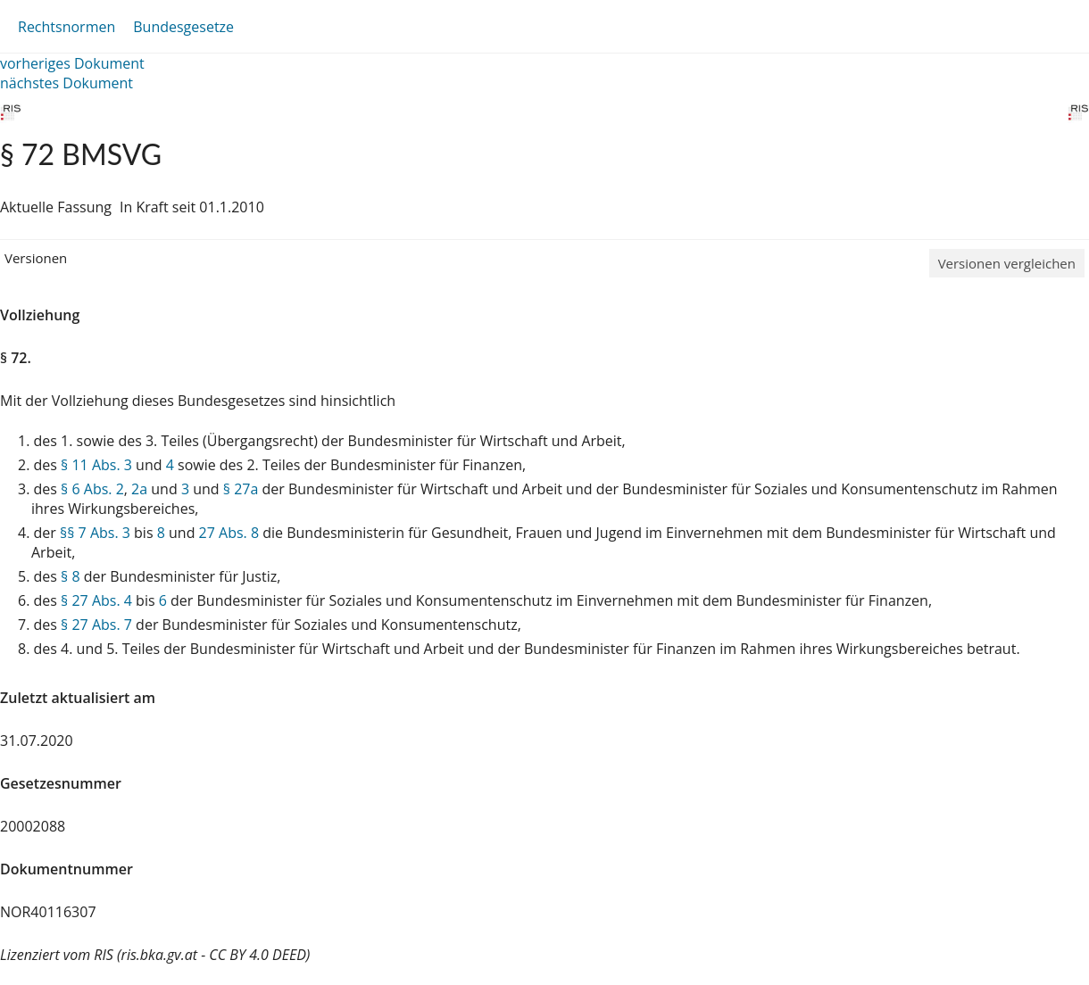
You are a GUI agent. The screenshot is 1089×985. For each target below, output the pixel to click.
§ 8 (70, 576)
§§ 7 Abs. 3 (95, 532)
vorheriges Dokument (72, 63)
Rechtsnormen (66, 27)
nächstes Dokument (66, 83)
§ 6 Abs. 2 (92, 489)
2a (139, 489)
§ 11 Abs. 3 (96, 465)
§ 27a (241, 489)
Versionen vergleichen (1007, 263)
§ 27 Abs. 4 (96, 600)
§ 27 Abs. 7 (96, 624)
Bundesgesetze (183, 27)
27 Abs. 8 (229, 532)
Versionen (35, 258)
